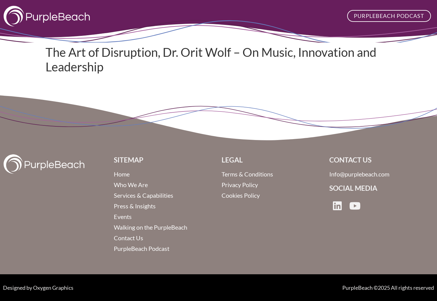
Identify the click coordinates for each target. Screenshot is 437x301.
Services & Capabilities (143, 195)
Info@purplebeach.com (359, 174)
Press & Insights (135, 206)
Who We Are (131, 184)
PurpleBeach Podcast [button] (389, 15)
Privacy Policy (240, 184)
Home (122, 174)
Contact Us (128, 237)
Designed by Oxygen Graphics (38, 287)
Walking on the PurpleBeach (150, 227)
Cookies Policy (241, 195)
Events (123, 216)
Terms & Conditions (247, 174)
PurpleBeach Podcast (141, 248)
